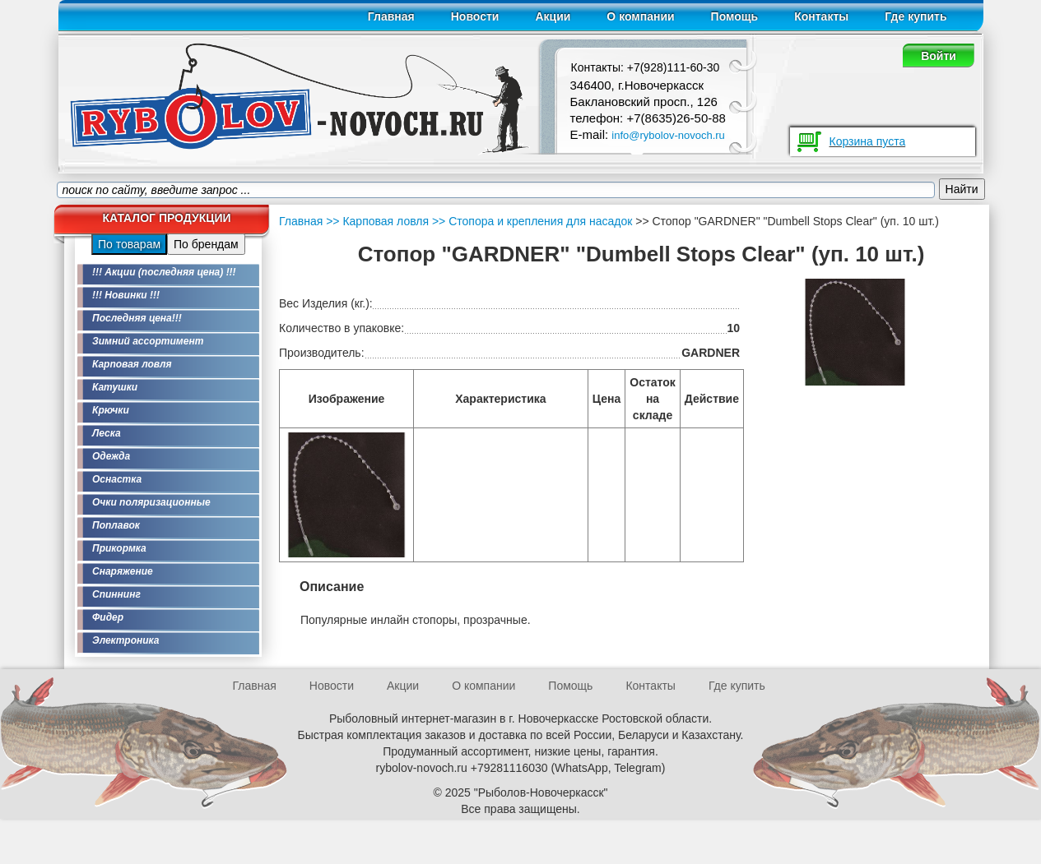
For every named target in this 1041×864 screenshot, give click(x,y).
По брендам (206, 244)
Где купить (915, 16)
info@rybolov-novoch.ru (667, 135)
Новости (475, 16)
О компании (640, 16)
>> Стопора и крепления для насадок (530, 221)
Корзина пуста (868, 141)
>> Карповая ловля (377, 221)
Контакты (821, 16)
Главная (391, 16)
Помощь (735, 16)
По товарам (129, 244)
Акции (552, 16)
